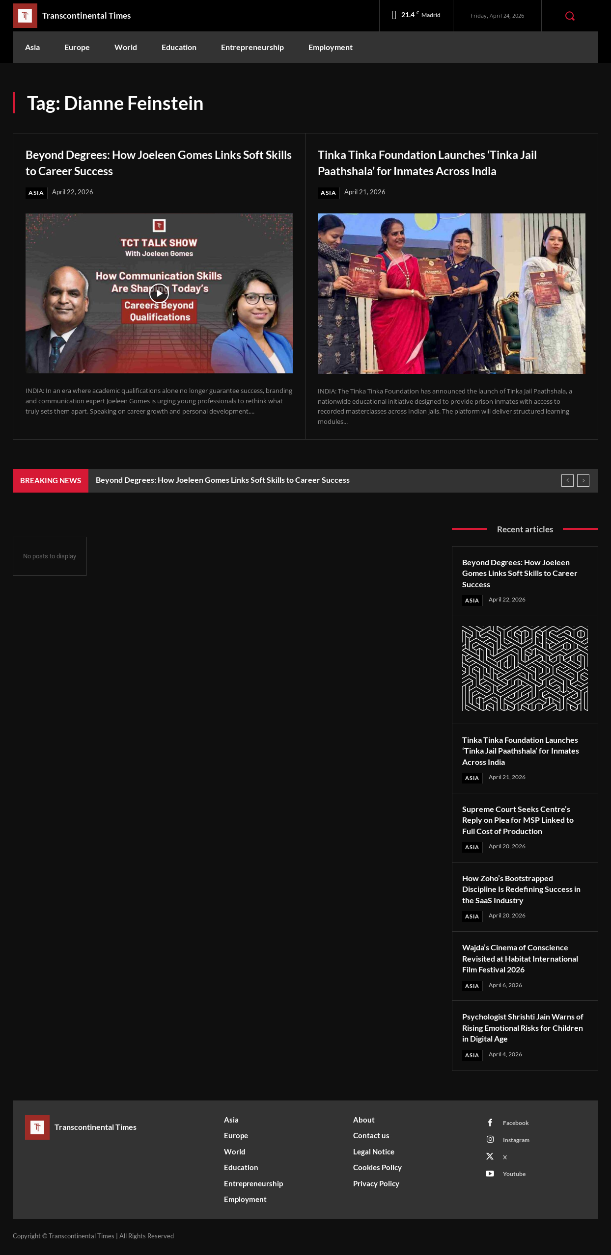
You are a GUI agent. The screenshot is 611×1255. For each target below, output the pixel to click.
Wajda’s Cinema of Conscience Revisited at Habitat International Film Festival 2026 (524, 959)
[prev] (567, 481)
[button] (569, 15)
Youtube (516, 1180)
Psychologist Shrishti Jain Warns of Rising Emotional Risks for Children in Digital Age (524, 1029)
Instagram (518, 1144)
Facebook (517, 1126)
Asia (36, 193)
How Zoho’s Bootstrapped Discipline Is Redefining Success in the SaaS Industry (524, 890)
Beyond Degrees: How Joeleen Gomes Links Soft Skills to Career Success (158, 161)
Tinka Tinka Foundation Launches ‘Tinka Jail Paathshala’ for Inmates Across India (441, 161)
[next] (583, 481)
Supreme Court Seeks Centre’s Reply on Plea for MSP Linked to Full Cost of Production (523, 820)
